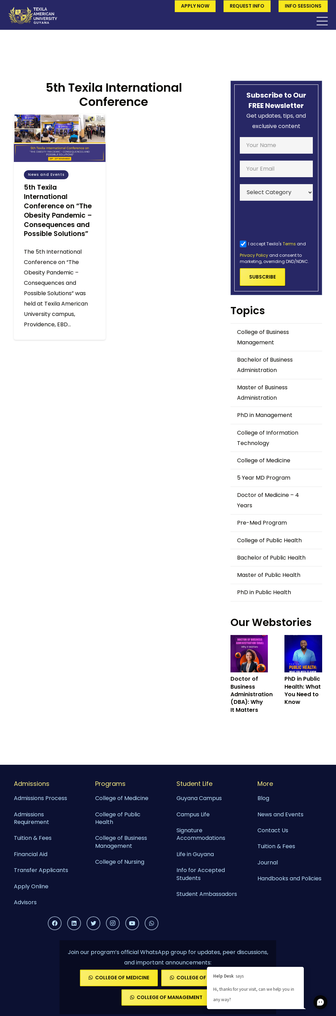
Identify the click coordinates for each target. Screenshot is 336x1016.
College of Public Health (269, 540)
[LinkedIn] (74, 923)
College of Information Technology (267, 438)
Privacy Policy (254, 255)
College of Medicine (263, 460)
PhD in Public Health (264, 592)
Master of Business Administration (262, 392)
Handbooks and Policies (289, 878)
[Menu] (322, 21)
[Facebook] (55, 923)
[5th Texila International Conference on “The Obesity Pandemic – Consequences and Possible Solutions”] (60, 138)
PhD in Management (264, 415)
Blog (263, 798)
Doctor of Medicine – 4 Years (268, 500)
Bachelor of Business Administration (265, 365)
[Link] (32, 15)
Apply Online (31, 886)
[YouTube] (132, 923)
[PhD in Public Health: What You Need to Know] (303, 653)
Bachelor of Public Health (271, 558)
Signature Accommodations (200, 834)
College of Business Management (263, 337)
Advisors (25, 902)
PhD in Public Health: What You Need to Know (302, 690)
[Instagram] (113, 923)
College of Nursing (119, 862)
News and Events (280, 814)
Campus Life (193, 814)
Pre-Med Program (262, 523)
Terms (289, 244)
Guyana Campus (199, 798)
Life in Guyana (195, 854)
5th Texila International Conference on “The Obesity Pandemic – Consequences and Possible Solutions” (58, 210)
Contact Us (272, 830)
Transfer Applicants (41, 870)
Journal (267, 863)
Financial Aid (30, 854)
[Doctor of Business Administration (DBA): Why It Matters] (249, 653)
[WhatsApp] (151, 923)
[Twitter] (93, 923)
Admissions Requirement (31, 818)
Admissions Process (40, 798)
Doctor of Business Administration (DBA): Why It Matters (251, 694)
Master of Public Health (268, 575)
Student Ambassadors (206, 894)
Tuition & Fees (33, 838)
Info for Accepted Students (200, 874)
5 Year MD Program (263, 478)
